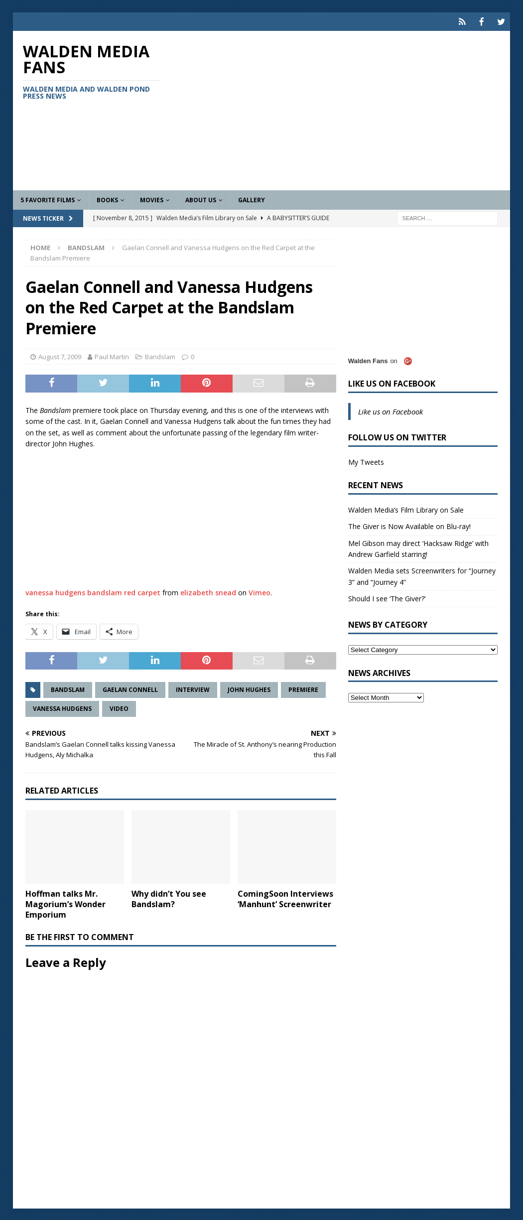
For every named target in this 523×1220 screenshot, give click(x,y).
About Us (200, 199)
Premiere (303, 688)
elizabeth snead (208, 591)
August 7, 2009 (59, 355)
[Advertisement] (341, 109)
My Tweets (366, 461)
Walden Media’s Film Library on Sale (406, 509)
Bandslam (160, 355)
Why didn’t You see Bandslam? (168, 898)
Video (119, 707)
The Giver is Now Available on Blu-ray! (409, 525)
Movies (151, 199)
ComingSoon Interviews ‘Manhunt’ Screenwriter (285, 898)
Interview (193, 688)
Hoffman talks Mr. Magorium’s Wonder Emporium (65, 903)
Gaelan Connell (130, 688)
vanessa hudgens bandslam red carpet (92, 591)
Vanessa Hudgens (62, 707)
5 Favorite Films (47, 199)
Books (107, 199)
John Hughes (249, 688)
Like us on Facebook (391, 382)
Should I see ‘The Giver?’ (386, 597)
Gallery (251, 199)
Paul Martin (112, 355)
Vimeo (259, 591)
